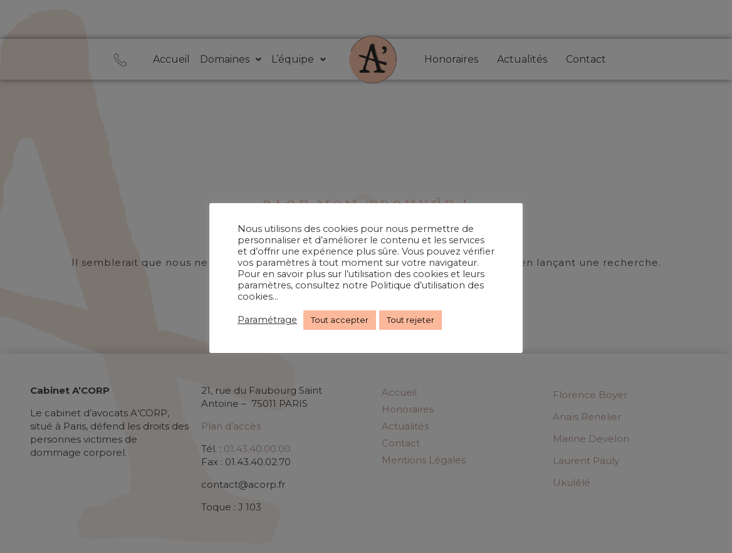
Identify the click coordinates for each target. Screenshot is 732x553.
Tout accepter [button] (340, 320)
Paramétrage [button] (267, 319)
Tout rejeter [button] (410, 320)
